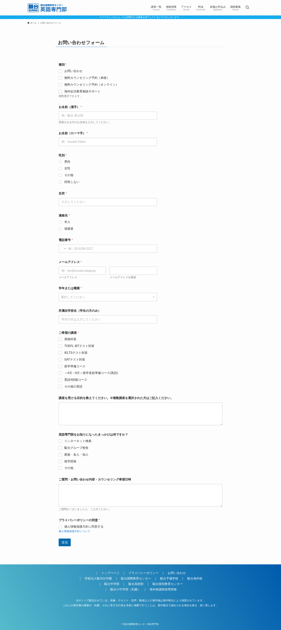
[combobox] (108, 297)
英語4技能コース (75, 379)
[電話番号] (108, 249)
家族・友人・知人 (76, 454)
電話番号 (66, 240)
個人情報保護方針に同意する (84, 526)
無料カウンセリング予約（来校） (87, 77)
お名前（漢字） (70, 107)
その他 (68, 175)
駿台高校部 (136, 583)
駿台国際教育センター (136, 578)
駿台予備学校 (169, 578)
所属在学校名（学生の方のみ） (80, 310)
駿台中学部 (111, 583)
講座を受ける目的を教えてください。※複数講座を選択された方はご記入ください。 (116, 398)
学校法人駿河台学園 (98, 578)
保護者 (68, 228)
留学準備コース (74, 366)
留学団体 (70, 461)
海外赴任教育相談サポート (82, 91)
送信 (64, 542)
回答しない (71, 181)
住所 (63, 193)
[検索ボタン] (247, 7)
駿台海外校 (194, 578)
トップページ (110, 573)
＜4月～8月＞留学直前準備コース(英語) (91, 372)
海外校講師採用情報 (163, 589)
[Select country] (63, 249)
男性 (67, 161)
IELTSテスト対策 (76, 352)
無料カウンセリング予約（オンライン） (91, 84)
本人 (67, 221)
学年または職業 (70, 288)
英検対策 (70, 339)
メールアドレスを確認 (123, 277)
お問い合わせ (73, 71)
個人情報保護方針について (74, 531)
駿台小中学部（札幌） (125, 589)
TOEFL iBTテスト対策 (79, 346)
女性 (67, 168)
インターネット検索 (77, 441)
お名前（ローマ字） (73, 133)
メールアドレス (68, 277)
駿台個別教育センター (169, 583)
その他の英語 (73, 386)
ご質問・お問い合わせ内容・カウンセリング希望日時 (95, 479)
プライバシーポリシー (143, 573)
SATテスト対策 (74, 359)
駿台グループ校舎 (76, 447)
